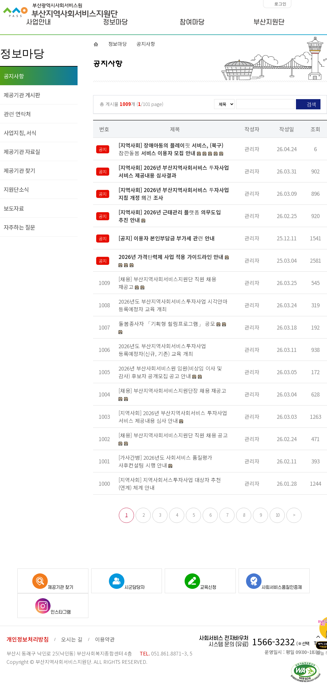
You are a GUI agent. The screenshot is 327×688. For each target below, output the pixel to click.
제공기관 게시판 (22, 95)
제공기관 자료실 (22, 151)
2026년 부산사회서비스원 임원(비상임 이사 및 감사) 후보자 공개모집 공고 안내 (170, 372)
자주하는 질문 (19, 227)
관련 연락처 (17, 114)
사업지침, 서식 (20, 133)
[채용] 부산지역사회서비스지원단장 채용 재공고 (172, 390)
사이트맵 (313, 23)
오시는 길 (72, 639)
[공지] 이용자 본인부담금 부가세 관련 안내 (167, 238)
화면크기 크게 (322, 4)
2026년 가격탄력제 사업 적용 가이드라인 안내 (171, 257)
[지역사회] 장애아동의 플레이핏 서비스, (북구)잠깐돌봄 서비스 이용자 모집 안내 (171, 149)
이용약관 (105, 639)
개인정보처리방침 (28, 639)
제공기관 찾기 (19, 170)
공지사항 (14, 76)
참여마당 (192, 22)
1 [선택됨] (126, 515)
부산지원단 (268, 22)
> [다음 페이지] (294, 515)
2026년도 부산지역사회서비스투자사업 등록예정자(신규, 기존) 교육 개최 (162, 349)
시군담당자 (127, 581)
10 (277, 515)
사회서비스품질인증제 (274, 581)
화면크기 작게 (297, 4)
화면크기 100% (309, 4)
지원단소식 (16, 189)
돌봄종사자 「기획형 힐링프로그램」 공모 (168, 323)
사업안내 (38, 22)
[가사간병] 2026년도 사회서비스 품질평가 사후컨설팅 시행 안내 (165, 461)
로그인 (280, 4)
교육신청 (200, 581)
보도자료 (14, 208)
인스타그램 (53, 606)
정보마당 (115, 22)
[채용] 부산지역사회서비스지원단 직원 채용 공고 (173, 435)
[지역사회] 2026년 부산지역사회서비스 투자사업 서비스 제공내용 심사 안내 (173, 416)
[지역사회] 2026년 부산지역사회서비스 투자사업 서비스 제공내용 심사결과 (174, 171)
